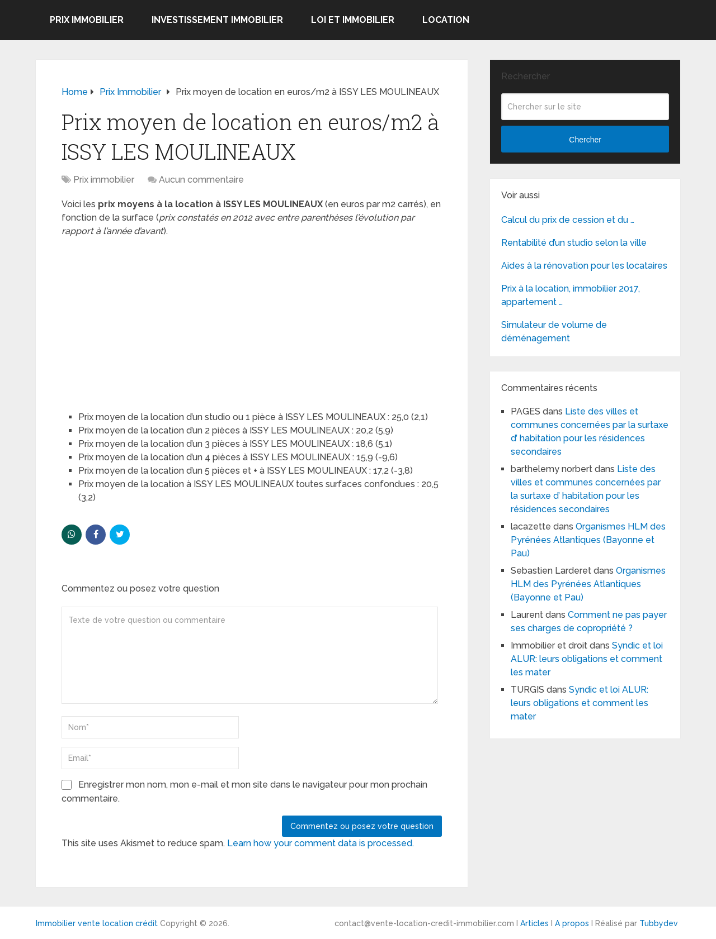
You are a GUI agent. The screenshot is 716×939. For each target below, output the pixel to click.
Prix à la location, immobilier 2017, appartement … (570, 295)
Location (445, 20)
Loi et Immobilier (352, 20)
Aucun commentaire (201, 179)
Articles (534, 923)
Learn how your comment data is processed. (320, 843)
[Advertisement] (145, 319)
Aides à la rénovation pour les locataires (584, 265)
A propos (572, 923)
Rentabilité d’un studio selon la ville (574, 242)
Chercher (585, 139)
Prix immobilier (87, 20)
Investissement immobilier (217, 20)
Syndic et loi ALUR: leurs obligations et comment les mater (587, 659)
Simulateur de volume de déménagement (554, 332)
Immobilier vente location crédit (97, 923)
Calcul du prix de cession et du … (567, 220)
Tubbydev (658, 923)
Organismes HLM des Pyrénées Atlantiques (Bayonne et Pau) (588, 540)
